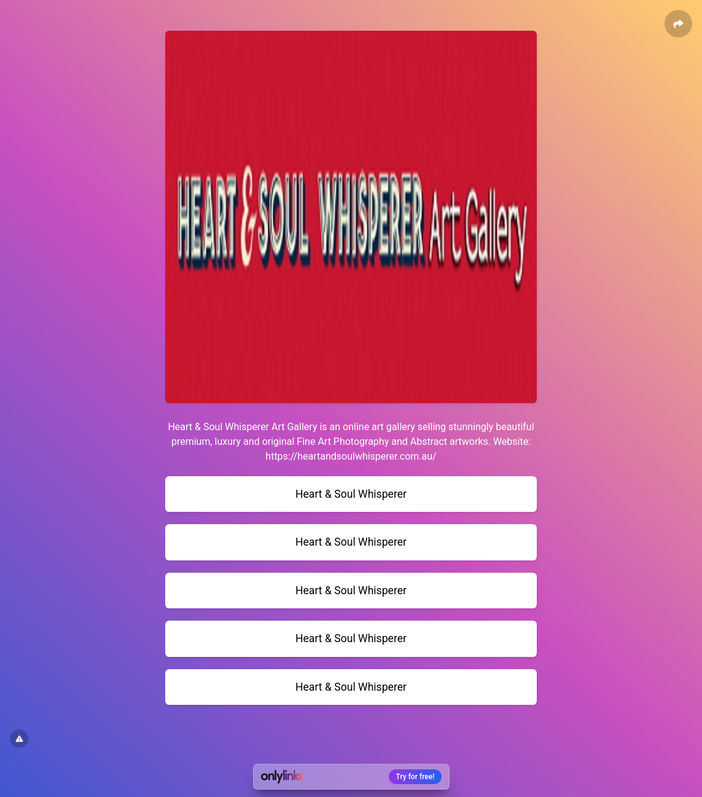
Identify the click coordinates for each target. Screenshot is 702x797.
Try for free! (415, 776)
